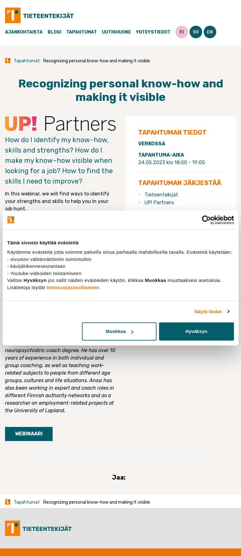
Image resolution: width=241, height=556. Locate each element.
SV (196, 32)
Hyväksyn (196, 331)
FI (182, 32)
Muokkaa (119, 331)
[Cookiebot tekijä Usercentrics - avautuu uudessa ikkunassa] (206, 220)
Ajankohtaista (24, 32)
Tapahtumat (81, 32)
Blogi (54, 32)
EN (210, 32)
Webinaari (29, 434)
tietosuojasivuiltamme (72, 287)
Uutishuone (116, 32)
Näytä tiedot (208, 311)
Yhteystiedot (153, 32)
